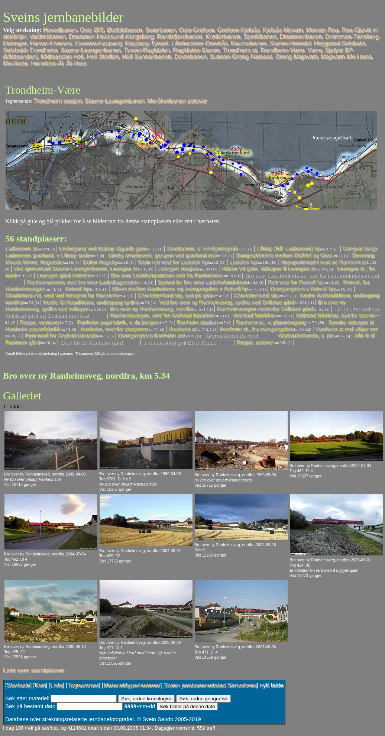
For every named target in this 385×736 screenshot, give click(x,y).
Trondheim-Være (282, 50)
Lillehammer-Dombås (199, 43)
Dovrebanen (190, 57)
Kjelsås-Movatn (282, 30)
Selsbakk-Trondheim (30, 50)
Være (314, 50)
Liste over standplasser (33, 670)
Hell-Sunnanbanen (146, 57)
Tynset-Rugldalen (146, 50)
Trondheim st (239, 50)
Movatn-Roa (322, 30)
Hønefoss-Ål (46, 63)
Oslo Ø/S (92, 30)
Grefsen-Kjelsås (238, 30)
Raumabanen (248, 43)
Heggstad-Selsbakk (340, 43)
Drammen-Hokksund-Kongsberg (111, 36)
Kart (40, 685)
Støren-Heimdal (290, 43)
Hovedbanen (60, 30)
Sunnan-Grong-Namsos (241, 57)
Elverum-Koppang (98, 43)
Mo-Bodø (15, 63)
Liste (56, 685)
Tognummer (82, 685)
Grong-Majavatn (296, 57)
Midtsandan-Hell (62, 57)
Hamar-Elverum (50, 43)
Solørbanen (160, 30)
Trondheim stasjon (57, 101)
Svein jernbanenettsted (210, 685)
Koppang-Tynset (146, 43)
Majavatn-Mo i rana (346, 57)
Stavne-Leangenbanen (90, 50)
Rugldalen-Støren (196, 50)
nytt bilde (271, 685)
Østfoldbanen (124, 30)
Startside (18, 685)
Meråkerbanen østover (177, 101)
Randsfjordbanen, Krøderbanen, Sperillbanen (216, 36)
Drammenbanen (300, 36)
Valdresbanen (47, 36)
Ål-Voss (76, 63)
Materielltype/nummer (132, 685)
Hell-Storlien (103, 57)
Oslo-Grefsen (196, 30)
